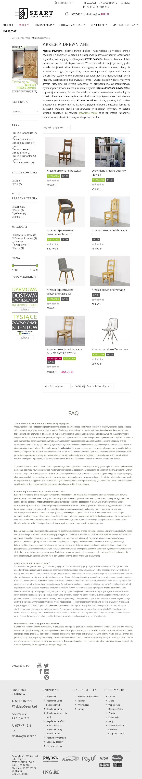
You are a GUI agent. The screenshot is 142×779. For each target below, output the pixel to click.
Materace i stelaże (125, 24)
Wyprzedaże (83, 704)
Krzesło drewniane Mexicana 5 (109, 232)
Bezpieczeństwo (116, 709)
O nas (111, 700)
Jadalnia (20, 213)
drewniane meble (88, 112)
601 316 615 (102, 7)
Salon (19, 210)
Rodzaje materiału (72, 24)
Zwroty (111, 713)
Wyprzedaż (9, 31)
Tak (18, 184)
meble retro (22, 152)
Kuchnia (20, 206)
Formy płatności (54, 746)
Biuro (19, 216)
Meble (24, 24)
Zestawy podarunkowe (88, 696)
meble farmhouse (25, 132)
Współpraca (114, 704)
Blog (110, 721)
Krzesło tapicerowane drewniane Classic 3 (60, 292)
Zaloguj (91, 2)
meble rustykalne (25, 155)
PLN (71, 2)
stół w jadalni (66, 448)
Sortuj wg (80, 386)
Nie (17, 180)
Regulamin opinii (54, 709)
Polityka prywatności (56, 737)
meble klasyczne (24, 142)
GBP (65, 2)
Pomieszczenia (44, 24)
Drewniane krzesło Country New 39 (109, 172)
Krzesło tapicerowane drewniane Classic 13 (60, 232)
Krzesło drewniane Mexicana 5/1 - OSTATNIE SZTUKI (64, 351)
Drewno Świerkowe (21, 243)
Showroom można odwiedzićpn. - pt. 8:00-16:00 (117, 729)
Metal (19, 248)
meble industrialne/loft (24, 138)
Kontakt (112, 696)
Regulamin (51, 696)
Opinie (81, 709)
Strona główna (18, 38)
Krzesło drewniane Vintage (108, 290)
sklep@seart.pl (26, 706)
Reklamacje (113, 717)
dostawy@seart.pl (24, 736)
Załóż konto (110, 2)
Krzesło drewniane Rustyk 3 (64, 170)
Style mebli (99, 24)
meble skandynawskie (24, 161)
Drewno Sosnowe (25, 238)
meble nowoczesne (22, 147)
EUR (60, 2)
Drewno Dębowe (25, 234)
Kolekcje (8, 24)
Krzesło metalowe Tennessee (110, 349)
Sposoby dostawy (55, 741)
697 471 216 (23, 725)
